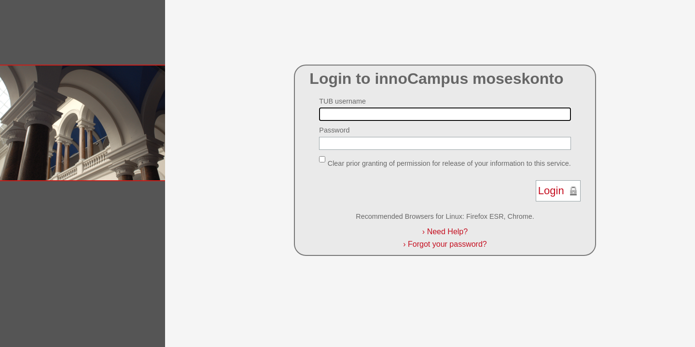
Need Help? (445, 231)
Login (551, 191)
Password (334, 130)
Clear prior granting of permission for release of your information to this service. (449, 163)
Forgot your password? (444, 244)
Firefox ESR (485, 216)
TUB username (342, 101)
